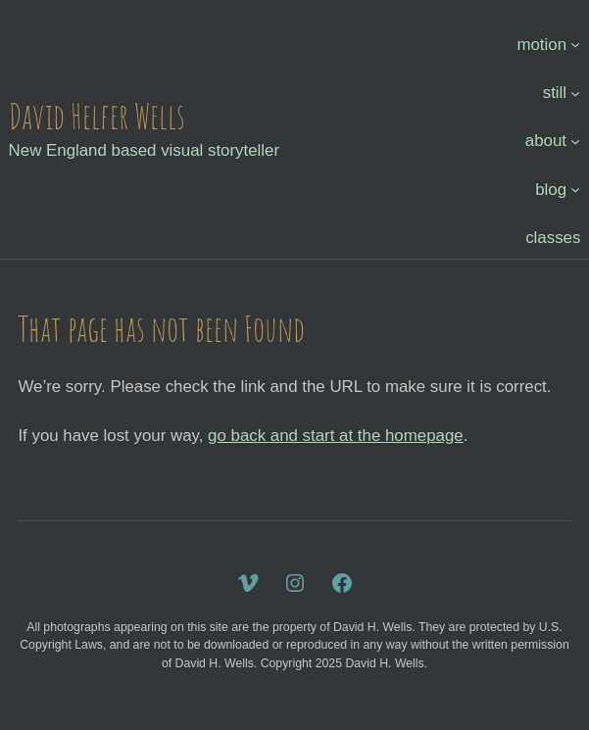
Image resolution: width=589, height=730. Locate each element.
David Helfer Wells (97, 116)
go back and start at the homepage (336, 435)
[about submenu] (575, 141)
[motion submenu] (575, 44)
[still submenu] (575, 93)
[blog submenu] (575, 189)
